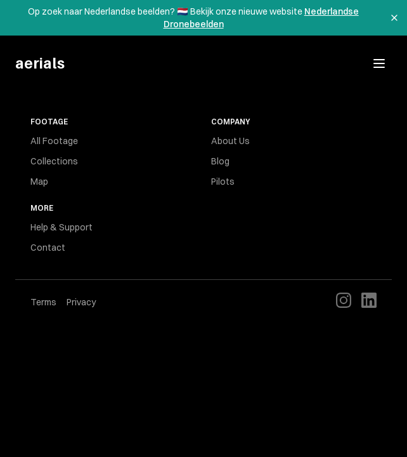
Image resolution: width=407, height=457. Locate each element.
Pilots (223, 181)
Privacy (81, 302)
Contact (47, 247)
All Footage (54, 141)
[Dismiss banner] (394, 17)
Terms (43, 302)
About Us (230, 141)
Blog (220, 161)
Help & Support (61, 227)
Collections (54, 161)
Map (39, 181)
